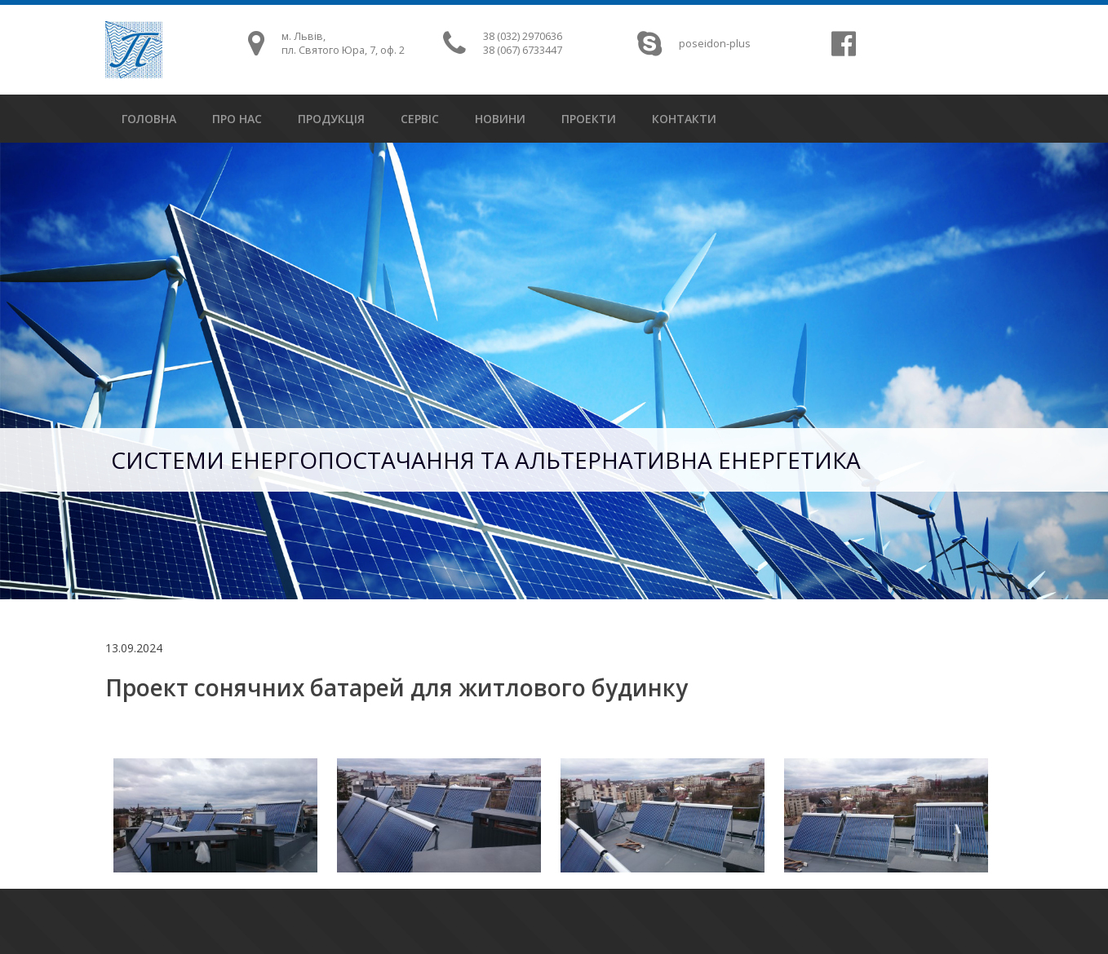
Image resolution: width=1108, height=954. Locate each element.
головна (149, 118)
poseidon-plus (715, 44)
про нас (237, 118)
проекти (588, 118)
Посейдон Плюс (133, 49)
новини (500, 118)
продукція (331, 118)
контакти (684, 118)
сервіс (420, 118)
